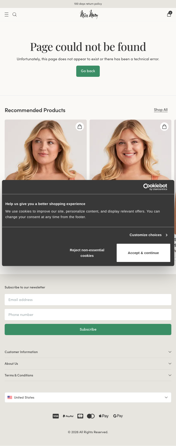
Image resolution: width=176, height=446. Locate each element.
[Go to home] (89, 14)
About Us (88, 363)
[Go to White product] (91, 258)
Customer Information (88, 352)
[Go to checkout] (169, 14)
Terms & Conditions (88, 375)
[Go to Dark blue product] (15, 258)
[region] (88, 190)
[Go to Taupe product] (11, 258)
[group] (46, 190)
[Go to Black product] (95, 258)
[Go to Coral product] (6, 258)
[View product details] (46, 247)
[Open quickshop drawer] (80, 126)
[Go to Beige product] (100, 258)
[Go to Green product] (20, 258)
